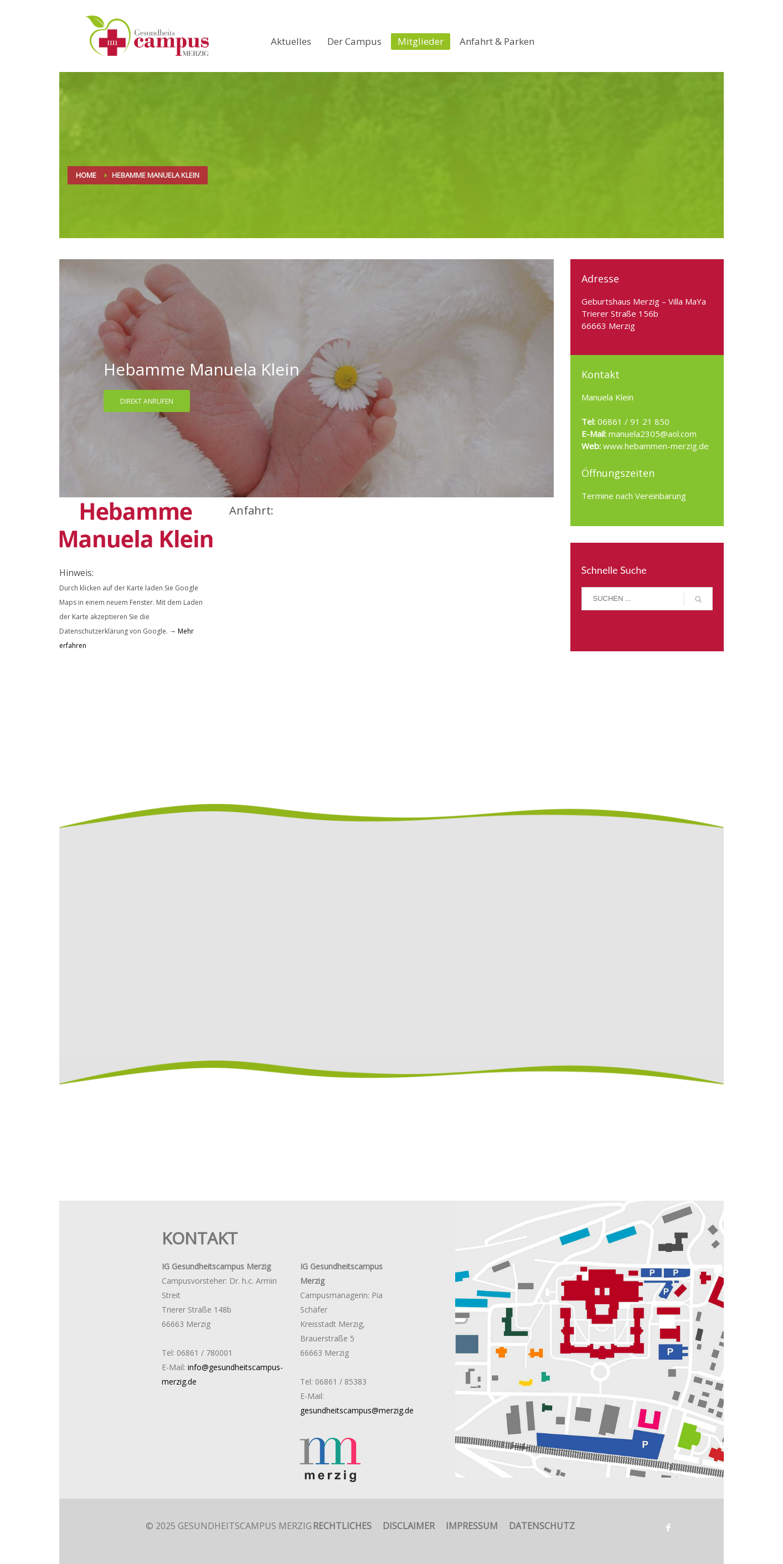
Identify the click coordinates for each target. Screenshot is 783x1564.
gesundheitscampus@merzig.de (357, 1410)
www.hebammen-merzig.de (655, 445)
